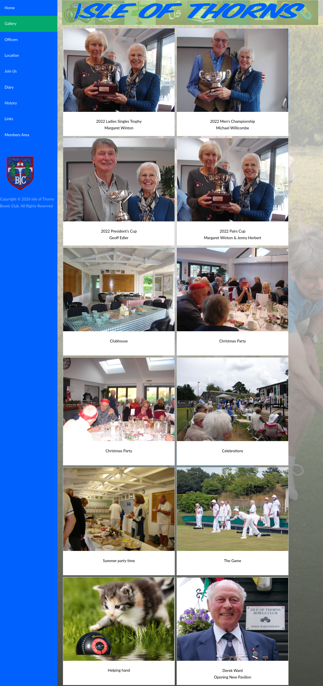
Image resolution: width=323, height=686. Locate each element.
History (11, 103)
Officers (11, 39)
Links (9, 118)
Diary (9, 87)
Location (12, 55)
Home (10, 7)
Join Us (11, 71)
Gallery (10, 23)
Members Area (17, 134)
